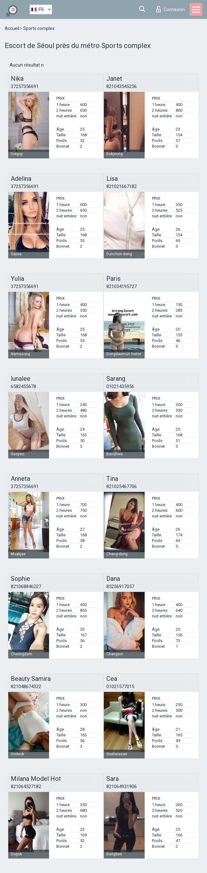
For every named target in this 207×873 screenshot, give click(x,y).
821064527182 (26, 786)
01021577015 (120, 686)
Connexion (170, 9)
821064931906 (121, 786)
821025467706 (121, 486)
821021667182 (121, 186)
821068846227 (26, 586)
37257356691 (25, 86)
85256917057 (120, 586)
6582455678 (23, 386)
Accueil (12, 28)
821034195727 (121, 286)
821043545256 (121, 86)
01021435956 (120, 386)
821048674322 (26, 686)
